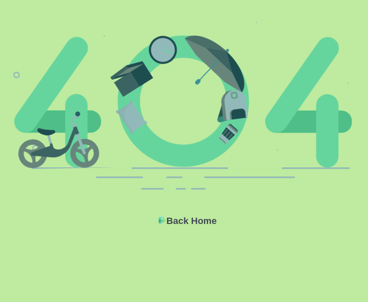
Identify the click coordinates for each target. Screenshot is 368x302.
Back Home (192, 221)
